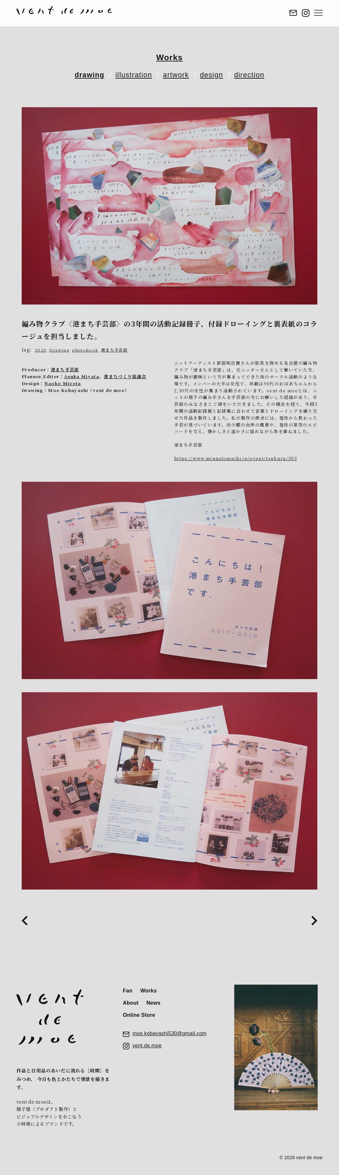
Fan (127, 992)
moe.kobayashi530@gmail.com (170, 1038)
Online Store (139, 1018)
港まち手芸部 (116, 350)
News (157, 1005)
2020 (41, 350)
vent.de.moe (147, 1051)
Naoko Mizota (62, 383)
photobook (86, 350)
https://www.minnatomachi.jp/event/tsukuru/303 (236, 458)
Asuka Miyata (82, 376)
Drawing (59, 350)
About (131, 1005)
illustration (130, 74)
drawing (82, 74)
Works (169, 57)
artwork (176, 74)
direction (256, 74)
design (215, 74)
